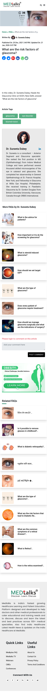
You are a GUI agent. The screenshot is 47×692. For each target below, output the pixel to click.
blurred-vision (12, 121)
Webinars (9, 661)
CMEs (8, 665)
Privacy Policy (32, 661)
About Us (31, 652)
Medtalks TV (11, 656)
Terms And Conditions (36, 665)
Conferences (11, 669)
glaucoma (10, 116)
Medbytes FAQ (11, 652)
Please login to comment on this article (19, 339)
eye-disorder (27, 116)
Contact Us (31, 656)
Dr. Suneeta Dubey (23, 38)
